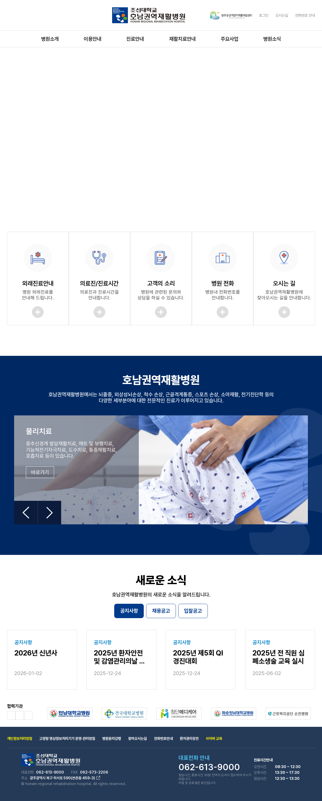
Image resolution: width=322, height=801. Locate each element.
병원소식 (272, 39)
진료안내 (135, 39)
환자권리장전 (189, 738)
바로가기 (40, 472)
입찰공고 (193, 611)
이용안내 (92, 39)
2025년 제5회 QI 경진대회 (198, 657)
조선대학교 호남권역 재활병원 (148, 15)
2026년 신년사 (35, 653)
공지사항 (129, 611)
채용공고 (161, 611)
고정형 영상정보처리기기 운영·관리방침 (67, 738)
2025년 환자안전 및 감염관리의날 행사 (119, 657)
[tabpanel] (161, 127)
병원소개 (50, 39)
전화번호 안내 (305, 15)
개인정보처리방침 (19, 738)
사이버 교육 (214, 738)
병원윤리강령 (111, 738)
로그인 (263, 15)
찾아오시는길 (137, 738)
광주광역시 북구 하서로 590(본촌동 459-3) (65, 778)
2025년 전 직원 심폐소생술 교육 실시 (278, 657)
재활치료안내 (182, 39)
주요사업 (229, 39)
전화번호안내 (163, 738)
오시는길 (281, 15)
